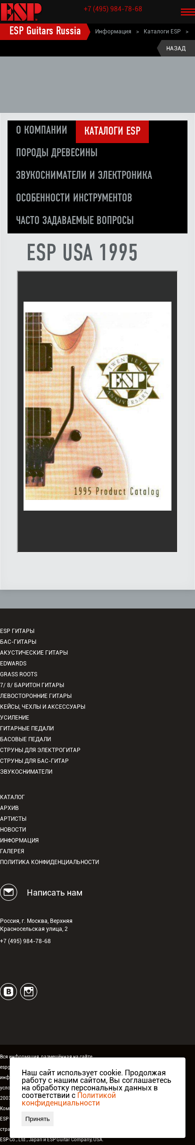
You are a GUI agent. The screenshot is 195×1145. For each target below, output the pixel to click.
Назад (176, 48)
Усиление (14, 717)
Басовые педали (25, 739)
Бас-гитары (18, 642)
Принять (37, 1118)
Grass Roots (18, 674)
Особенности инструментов (74, 198)
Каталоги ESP (162, 31)
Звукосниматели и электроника (84, 176)
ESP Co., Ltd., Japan (21, 1139)
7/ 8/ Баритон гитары (32, 685)
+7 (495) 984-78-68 (113, 9)
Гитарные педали (27, 728)
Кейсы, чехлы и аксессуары (42, 707)
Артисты (13, 819)
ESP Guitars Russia (45, 31)
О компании (41, 131)
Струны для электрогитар (40, 750)
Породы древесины (57, 153)
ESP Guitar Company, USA (74, 1139)
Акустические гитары (34, 652)
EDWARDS (13, 663)
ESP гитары (17, 631)
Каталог (12, 797)
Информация (113, 31)
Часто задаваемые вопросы (75, 221)
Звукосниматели (26, 772)
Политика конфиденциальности (49, 862)
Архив (9, 808)
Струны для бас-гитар (34, 761)
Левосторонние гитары (36, 696)
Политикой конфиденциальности (69, 1099)
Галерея (12, 851)
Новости (13, 829)
